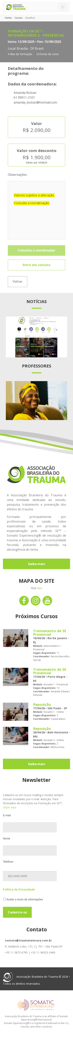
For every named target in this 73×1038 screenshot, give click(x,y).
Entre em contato (36, 265)
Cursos (18, 17)
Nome (6, 838)
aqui (39, 588)
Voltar (17, 281)
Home (8, 17)
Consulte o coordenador (36, 250)
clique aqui (9, 807)
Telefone (8, 861)
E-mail (7, 815)
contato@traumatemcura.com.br (28, 940)
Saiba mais (36, 564)
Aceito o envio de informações (23, 899)
